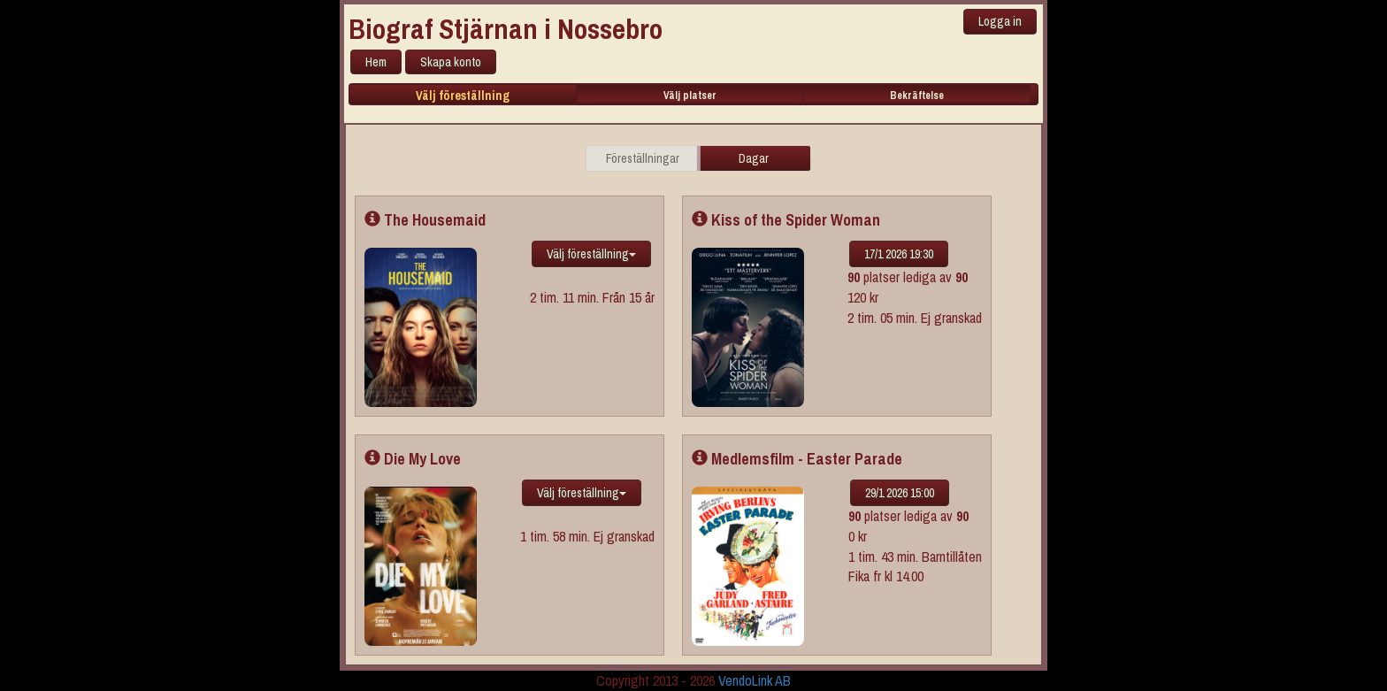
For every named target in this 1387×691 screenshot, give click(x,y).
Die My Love (412, 459)
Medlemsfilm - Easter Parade (797, 459)
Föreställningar (642, 158)
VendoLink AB (754, 680)
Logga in (1000, 21)
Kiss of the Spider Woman (786, 220)
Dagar (754, 158)
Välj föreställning (463, 96)
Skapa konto (450, 62)
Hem (376, 62)
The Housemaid (425, 220)
